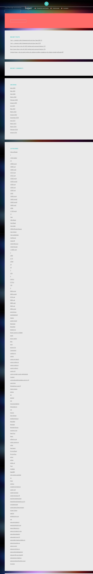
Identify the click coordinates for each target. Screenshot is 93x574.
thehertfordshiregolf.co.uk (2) (17, 501)
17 (11, 214)
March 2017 (13, 123)
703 (11, 285)
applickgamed (14, 315)
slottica (12, 484)
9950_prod (13, 309)
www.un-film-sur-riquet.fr (16, 555)
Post (11, 466)
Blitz (11, 341)
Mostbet (12, 424)
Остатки (12, 564)
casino (12, 356)
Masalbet (12, 421)
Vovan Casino (13, 510)
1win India (12, 226)
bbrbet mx (13, 330)
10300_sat (13, 190)
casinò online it (14, 368)
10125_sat (13, 175)
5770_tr (12, 282)
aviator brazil (13, 321)
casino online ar (14, 365)
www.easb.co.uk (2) (15, 537)
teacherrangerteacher (15, 498)
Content (12, 377)
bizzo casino (13, 338)
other (11, 445)
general (12, 398)
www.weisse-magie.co (15, 558)
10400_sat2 (13, 205)
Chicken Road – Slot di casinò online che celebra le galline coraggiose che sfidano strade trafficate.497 (36, 52)
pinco (11, 457)
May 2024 (12, 109)
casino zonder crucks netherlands (19, 374)
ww (11, 519)
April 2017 (12, 120)
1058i (11, 208)
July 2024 (12, 106)
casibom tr (13, 353)
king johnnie (13, 415)
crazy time (13, 383)
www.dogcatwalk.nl (15, 534)
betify (11, 335)
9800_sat (12, 300)
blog (11, 344)
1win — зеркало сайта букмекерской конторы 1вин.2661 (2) (26, 40)
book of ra (13, 347)
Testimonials (56, 8)
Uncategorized (14, 504)
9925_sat (12, 306)
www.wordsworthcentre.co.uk (17, 561)
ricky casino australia (15, 475)
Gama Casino (13, 389)
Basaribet (12, 327)
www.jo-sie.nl (13, 546)
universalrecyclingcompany (17, 507)
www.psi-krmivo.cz (15, 549)
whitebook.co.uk (14, 516)
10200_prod (13, 178)
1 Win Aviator (13, 158)
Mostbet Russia (14, 427)
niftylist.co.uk (13, 439)
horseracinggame (14, 404)
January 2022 (13, 115)
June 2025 (12, 88)
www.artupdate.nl (14, 522)
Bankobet (12, 324)
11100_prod (13, 211)
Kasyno (12, 412)
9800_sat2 (13, 303)
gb (11, 395)
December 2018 (14, 117)
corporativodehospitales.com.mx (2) (19, 380)
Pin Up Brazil (13, 451)
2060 (11, 255)
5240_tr (12, 279)
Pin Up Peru (13, 454)
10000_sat (13, 166)
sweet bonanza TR (15, 495)
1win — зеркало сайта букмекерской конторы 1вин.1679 (25, 43)
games (12, 392)
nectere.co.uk (13, 430)
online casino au (14, 442)
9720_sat (12, 297)
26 (11, 267)
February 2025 (14, 100)
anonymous (13, 312)
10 (11, 161)
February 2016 (14, 129)
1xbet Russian (14, 247)
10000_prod (13, 164)
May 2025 (12, 91)
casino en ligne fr (14, 359)
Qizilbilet (12, 469)
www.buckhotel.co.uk (15, 525)
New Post (12, 433)
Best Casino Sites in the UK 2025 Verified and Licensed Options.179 (27, 46)
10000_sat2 (13, 169)
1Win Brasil (13, 220)
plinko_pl (12, 463)
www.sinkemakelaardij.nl (16, 552)
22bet (11, 261)
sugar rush (13, 490)
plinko (11, 460)
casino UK (12, 371)
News (11, 436)
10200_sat (13, 184)
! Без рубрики (13, 152)
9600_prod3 (13, 294)
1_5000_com (13, 249)
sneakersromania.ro (15, 487)
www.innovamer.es (15, 543)
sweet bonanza (14, 492)
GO (11, 401)
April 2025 (12, 94)
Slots (11, 481)
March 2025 (13, 97)
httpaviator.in (13, 407)
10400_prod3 (13, 202)
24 (11, 264)
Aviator (12, 318)
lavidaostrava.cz (14, 418)
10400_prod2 (13, 199)
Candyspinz (13, 350)
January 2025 (13, 103)
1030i (11, 193)
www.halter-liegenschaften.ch (17, 540)
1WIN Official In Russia (16, 229)
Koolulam (65, 8)
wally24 (12, 513)
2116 (11, 258)
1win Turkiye (13, 232)
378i (11, 273)
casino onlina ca (14, 362)
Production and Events (43, 8)
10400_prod (13, 196)
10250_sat (13, 187)
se (10, 478)
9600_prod (13, 291)
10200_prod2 (13, 181)
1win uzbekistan (14, 235)
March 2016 (13, 126)
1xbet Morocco (14, 244)
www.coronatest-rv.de (16, 531)
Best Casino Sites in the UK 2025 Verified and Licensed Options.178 (27, 49)
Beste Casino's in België (16, 332)
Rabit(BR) (12, 472)
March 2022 (13, 112)
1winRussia (13, 238)
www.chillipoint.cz (14, 528)
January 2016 (13, 132)
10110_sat (13, 172)
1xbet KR (12, 241)
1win (11, 217)
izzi (11, 409)
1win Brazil (13, 223)
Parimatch (13, 448)
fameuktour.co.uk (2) (15, 386)
